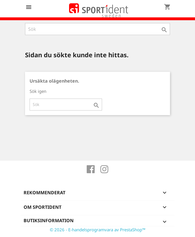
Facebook (91, 169)
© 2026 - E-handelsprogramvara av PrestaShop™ (98, 229)
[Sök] (97, 29)
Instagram (104, 169)
